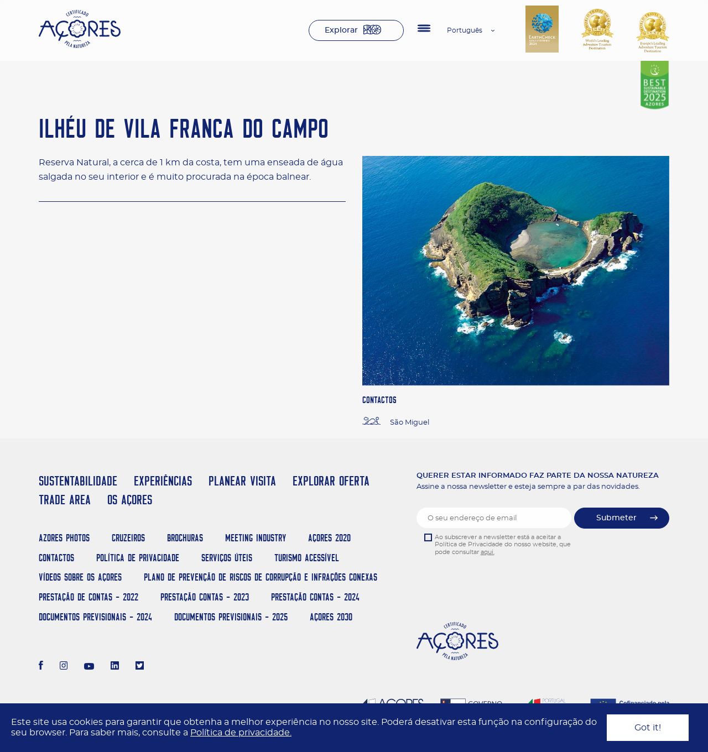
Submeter (616, 518)
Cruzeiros (128, 537)
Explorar (341, 30)
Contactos (56, 557)
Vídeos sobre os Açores (80, 577)
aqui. (487, 552)
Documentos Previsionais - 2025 (231, 617)
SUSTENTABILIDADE (78, 481)
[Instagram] (64, 666)
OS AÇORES (129, 499)
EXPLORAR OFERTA (331, 481)
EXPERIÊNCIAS (163, 481)
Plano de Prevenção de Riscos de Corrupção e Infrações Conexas (260, 577)
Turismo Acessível (306, 557)
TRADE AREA (65, 499)
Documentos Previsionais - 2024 (95, 617)
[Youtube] (89, 666)
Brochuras (185, 537)
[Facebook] (41, 666)
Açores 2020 (329, 537)
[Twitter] (140, 666)
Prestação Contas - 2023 (204, 597)
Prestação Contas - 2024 (315, 597)
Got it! (647, 727)
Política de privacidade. (240, 732)
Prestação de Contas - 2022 (88, 597)
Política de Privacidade (137, 557)
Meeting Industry (255, 537)
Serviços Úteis (226, 557)
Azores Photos (64, 537)
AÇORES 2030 (331, 617)
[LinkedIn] (115, 666)
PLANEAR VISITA (242, 481)
